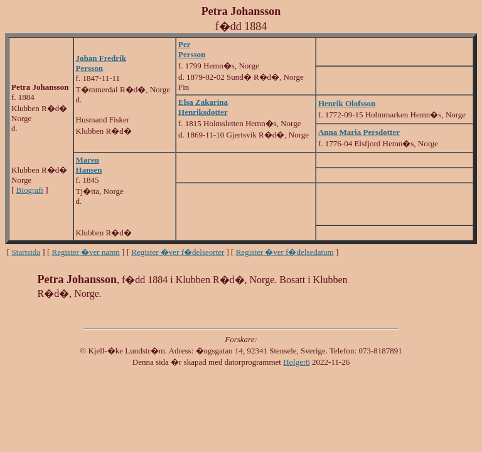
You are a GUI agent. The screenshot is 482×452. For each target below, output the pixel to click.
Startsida (26, 252)
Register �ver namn (86, 252)
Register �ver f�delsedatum (285, 252)
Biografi (29, 190)
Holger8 (296, 362)
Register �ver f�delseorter (177, 252)
